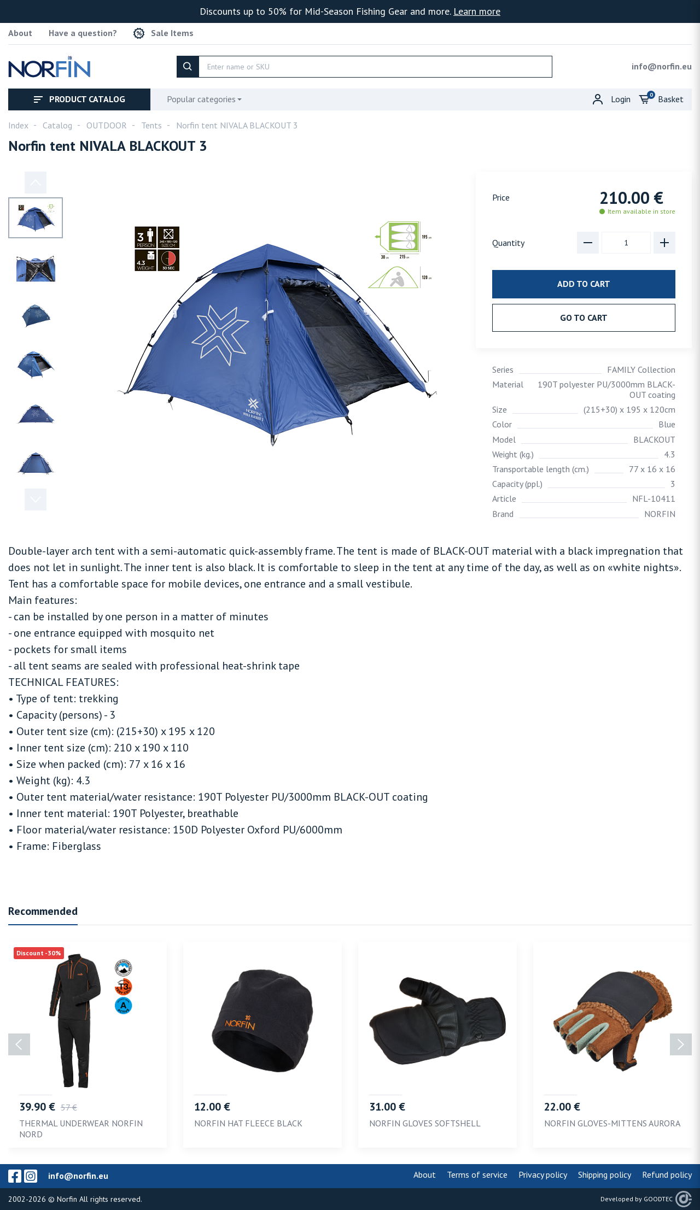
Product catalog (79, 98)
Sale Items (163, 33)
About (20, 33)
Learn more (476, 11)
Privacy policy (542, 1174)
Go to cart (584, 317)
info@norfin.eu (662, 66)
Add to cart (583, 283)
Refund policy (667, 1174)
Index (18, 125)
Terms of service (477, 1174)
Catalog (57, 125)
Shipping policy (604, 1174)
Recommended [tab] (43, 911)
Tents (151, 125)
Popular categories (201, 99)
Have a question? (83, 33)
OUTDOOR (106, 125)
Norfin (67, 1199)
